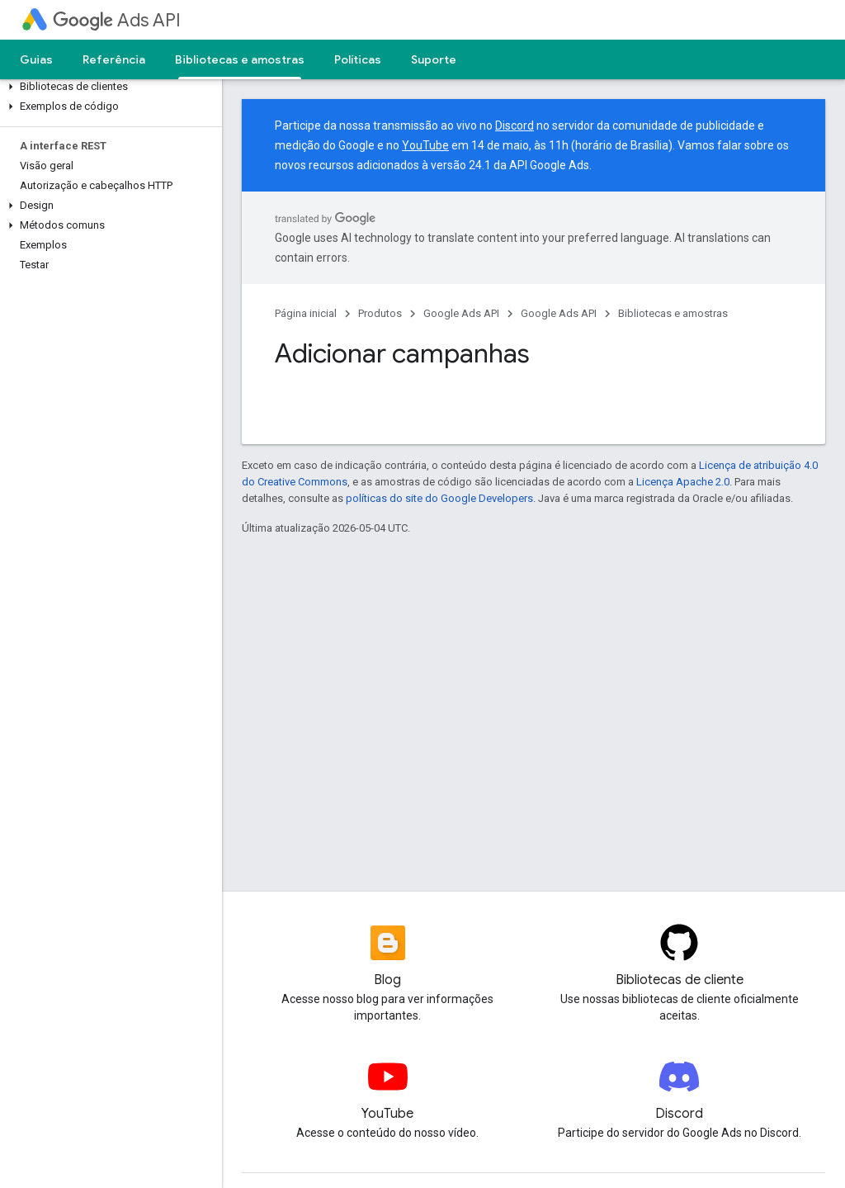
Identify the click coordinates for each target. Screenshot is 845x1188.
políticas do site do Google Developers (439, 498)
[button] (107, 87)
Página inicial (306, 313)
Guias (36, 59)
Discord (514, 125)
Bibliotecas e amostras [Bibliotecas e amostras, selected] (239, 59)
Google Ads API (461, 313)
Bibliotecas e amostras (673, 313)
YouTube (425, 145)
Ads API (117, 20)
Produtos (380, 313)
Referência (114, 59)
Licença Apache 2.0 (682, 482)
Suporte (433, 59)
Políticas (357, 59)
